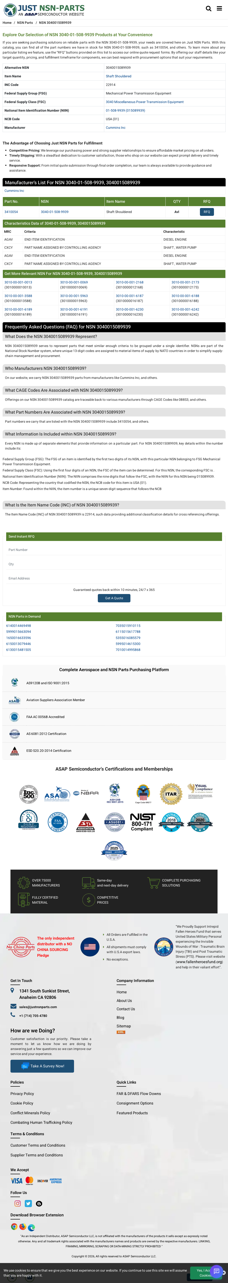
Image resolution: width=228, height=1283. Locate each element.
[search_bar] (208, 9)
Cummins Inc (115, 127)
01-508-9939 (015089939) (125, 110)
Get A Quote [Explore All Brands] (114, 598)
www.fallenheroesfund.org (199, 962)
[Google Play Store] (23, 1226)
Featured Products (132, 1113)
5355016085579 (128, 637)
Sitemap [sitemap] (126, 1026)
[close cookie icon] (224, 1273)
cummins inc (14, 190)
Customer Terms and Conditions (37, 1145)
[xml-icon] (121, 1032)
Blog (120, 1017)
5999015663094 (18, 631)
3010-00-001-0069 (74, 282)
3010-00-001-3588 (18, 295)
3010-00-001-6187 (130, 295)
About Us (124, 1001)
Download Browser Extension (37, 1215)
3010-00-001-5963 (74, 295)
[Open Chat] (216, 1271)
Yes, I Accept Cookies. (206, 1273)
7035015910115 (128, 625)
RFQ (207, 211)
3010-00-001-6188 (185, 295)
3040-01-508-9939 (55, 211)
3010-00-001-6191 (74, 309)
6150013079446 (18, 643)
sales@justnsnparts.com (38, 1007)
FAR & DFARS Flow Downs (139, 1094)
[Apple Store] (14, 1226)
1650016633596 (18, 637)
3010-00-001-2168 (130, 282)
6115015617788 (128, 631)
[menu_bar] (219, 9)
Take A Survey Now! (42, 1066)
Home (122, 992)
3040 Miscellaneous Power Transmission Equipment (145, 101)
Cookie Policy (21, 1103)
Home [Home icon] (7, 22)
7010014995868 (128, 649)
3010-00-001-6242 (185, 309)
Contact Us (126, 1009)
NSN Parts (25, 22)
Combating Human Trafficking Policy (41, 1122)
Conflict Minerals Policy (30, 1113)
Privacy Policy (22, 1094)
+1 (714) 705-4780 (33, 1015)
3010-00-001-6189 (18, 309)
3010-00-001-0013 (18, 282)
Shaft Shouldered (118, 76)
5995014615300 (128, 643)
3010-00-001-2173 (185, 282)
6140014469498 (18, 625)
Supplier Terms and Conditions (36, 1155)
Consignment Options (135, 1103)
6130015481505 (18, 649)
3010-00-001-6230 (130, 309)
